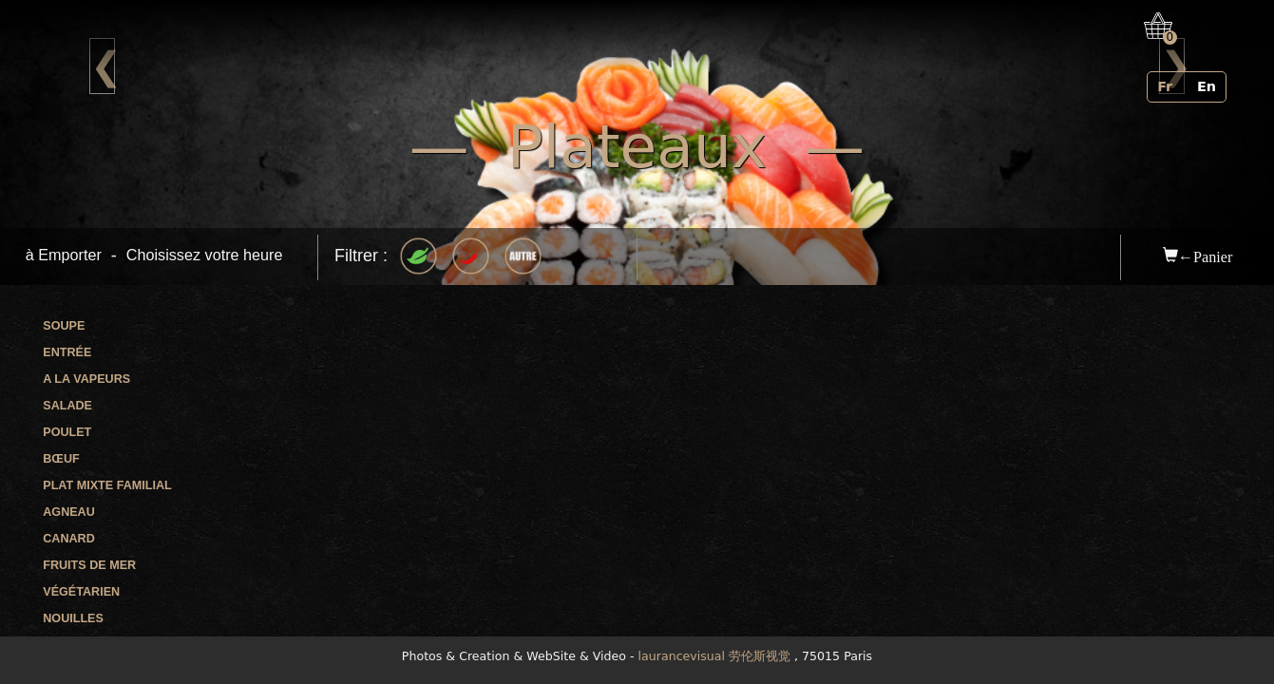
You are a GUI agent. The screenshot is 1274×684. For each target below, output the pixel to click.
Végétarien (81, 591)
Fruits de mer (89, 565)
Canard (69, 538)
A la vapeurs (86, 379)
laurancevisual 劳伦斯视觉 (714, 656)
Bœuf (61, 459)
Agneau (69, 512)
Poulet (67, 432)
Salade (67, 405)
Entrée (67, 352)
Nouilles (73, 618)
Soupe (64, 325)
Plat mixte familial (107, 485)
